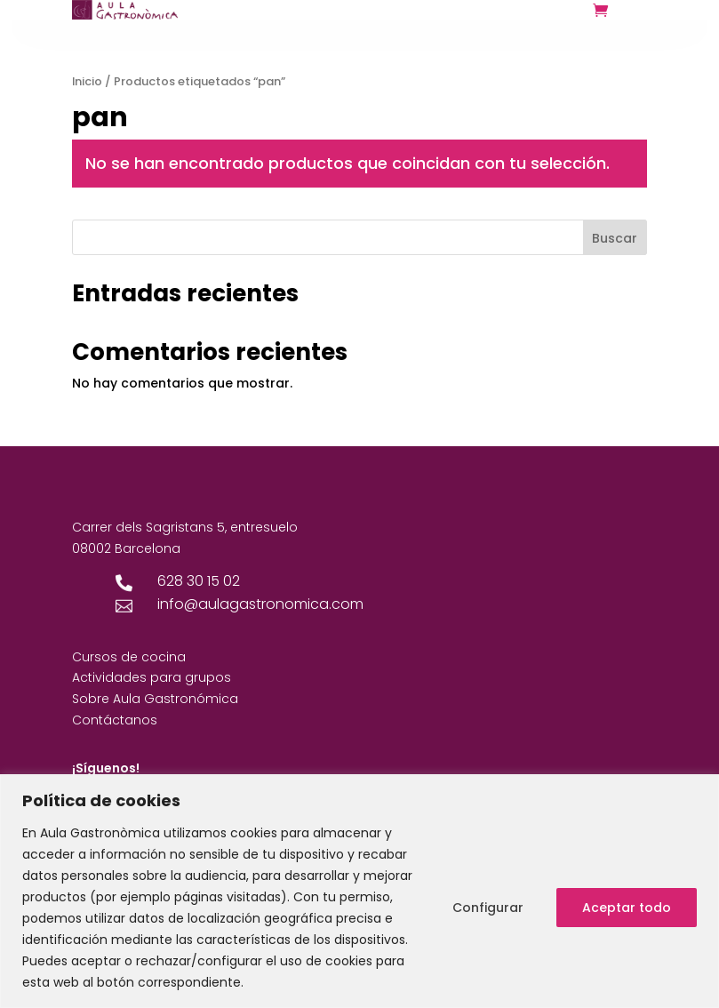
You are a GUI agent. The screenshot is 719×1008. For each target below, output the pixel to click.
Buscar (614, 238)
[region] (359, 891)
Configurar (487, 907)
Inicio (87, 81)
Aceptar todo (626, 907)
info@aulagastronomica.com (260, 604)
